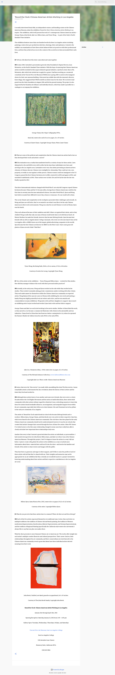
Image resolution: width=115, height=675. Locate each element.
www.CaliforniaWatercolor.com (60, 375)
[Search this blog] (105, 2)
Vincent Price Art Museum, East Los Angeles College (46, 630)
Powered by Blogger (57, 669)
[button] (16, 22)
